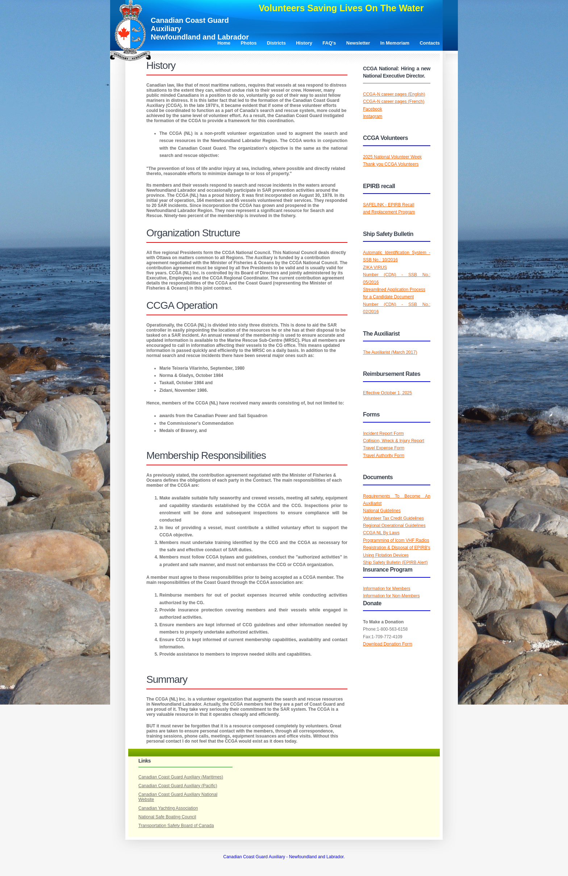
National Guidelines (382, 510)
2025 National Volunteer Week (392, 156)
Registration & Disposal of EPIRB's (396, 547)
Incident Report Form (383, 433)
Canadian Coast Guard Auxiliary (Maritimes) (180, 777)
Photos (248, 43)
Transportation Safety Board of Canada (176, 825)
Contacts (429, 43)
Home (223, 43)
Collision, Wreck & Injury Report (393, 440)
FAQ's (329, 43)
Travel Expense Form (383, 448)
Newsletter (358, 43)
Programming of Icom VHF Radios (396, 540)
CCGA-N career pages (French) (393, 101)
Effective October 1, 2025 (387, 392)
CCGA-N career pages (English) (394, 94)
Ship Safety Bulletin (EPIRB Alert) (395, 562)
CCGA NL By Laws (381, 532)
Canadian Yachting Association (168, 808)
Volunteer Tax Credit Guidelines (393, 518)
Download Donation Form (387, 644)
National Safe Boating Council (167, 816)
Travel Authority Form (383, 455)
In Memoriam (394, 43)
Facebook (372, 109)
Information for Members (386, 588)
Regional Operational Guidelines (394, 525)
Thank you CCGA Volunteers (390, 164)
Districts (276, 43)
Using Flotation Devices (386, 555)
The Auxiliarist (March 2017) (390, 352)
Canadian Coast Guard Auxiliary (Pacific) (177, 785)
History (304, 43)
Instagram (372, 116)
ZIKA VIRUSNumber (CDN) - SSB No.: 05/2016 (396, 275)
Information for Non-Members (391, 595)
